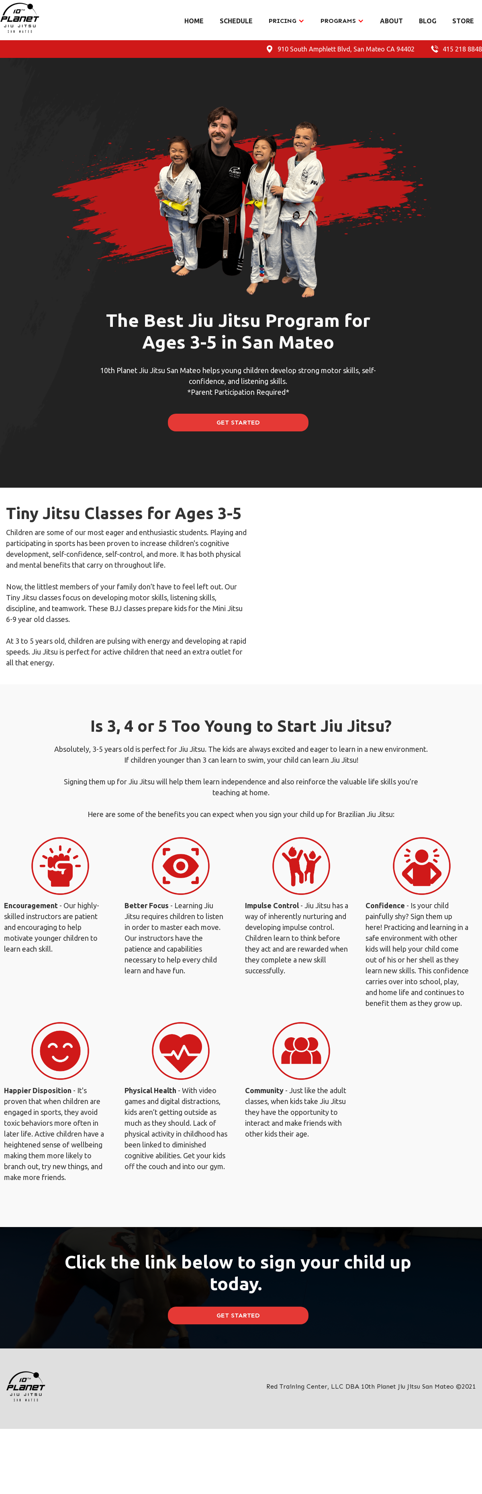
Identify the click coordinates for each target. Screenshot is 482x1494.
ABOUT (391, 21)
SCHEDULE (236, 21)
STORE (463, 21)
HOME (194, 21)
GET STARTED (238, 422)
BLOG (427, 21)
